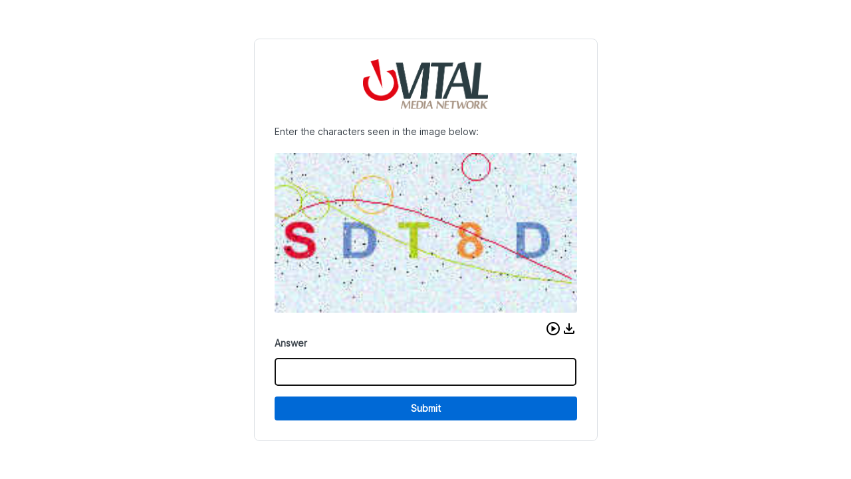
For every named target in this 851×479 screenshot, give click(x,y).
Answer (291, 343)
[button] (553, 329)
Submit (426, 408)
